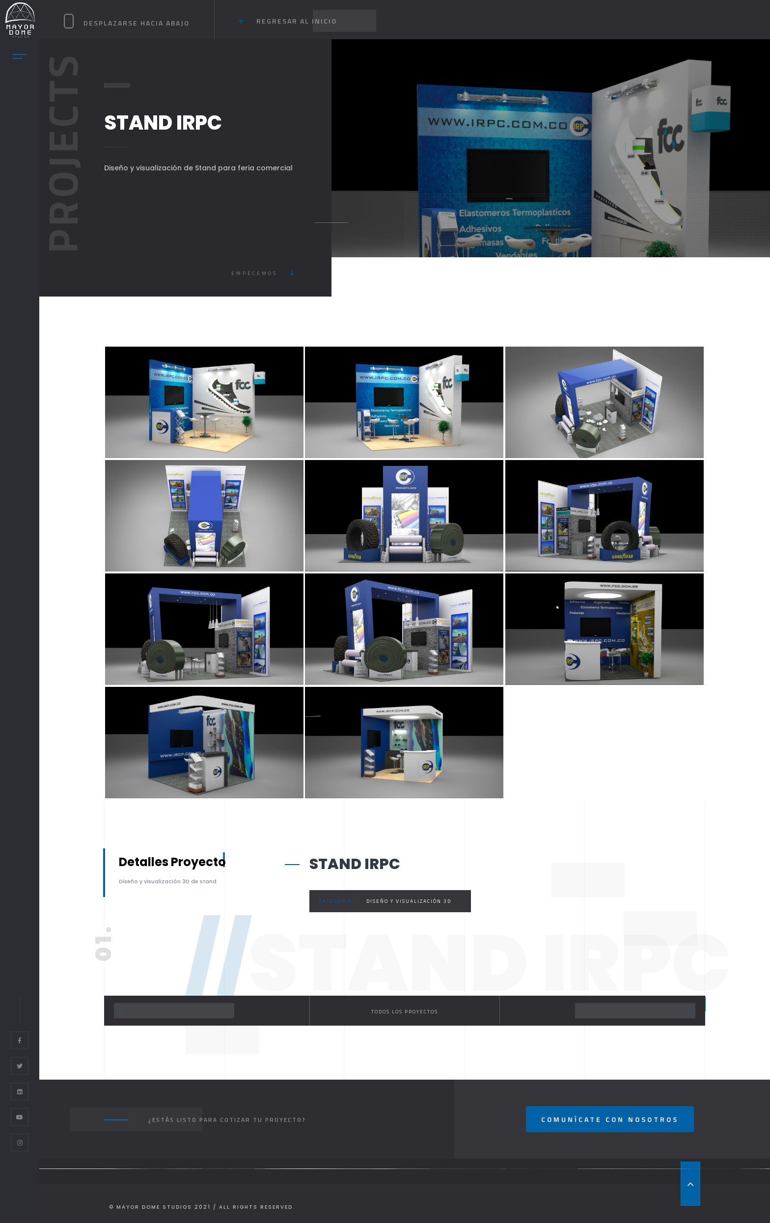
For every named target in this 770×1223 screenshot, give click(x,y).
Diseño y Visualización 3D (408, 901)
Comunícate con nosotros (610, 1119)
